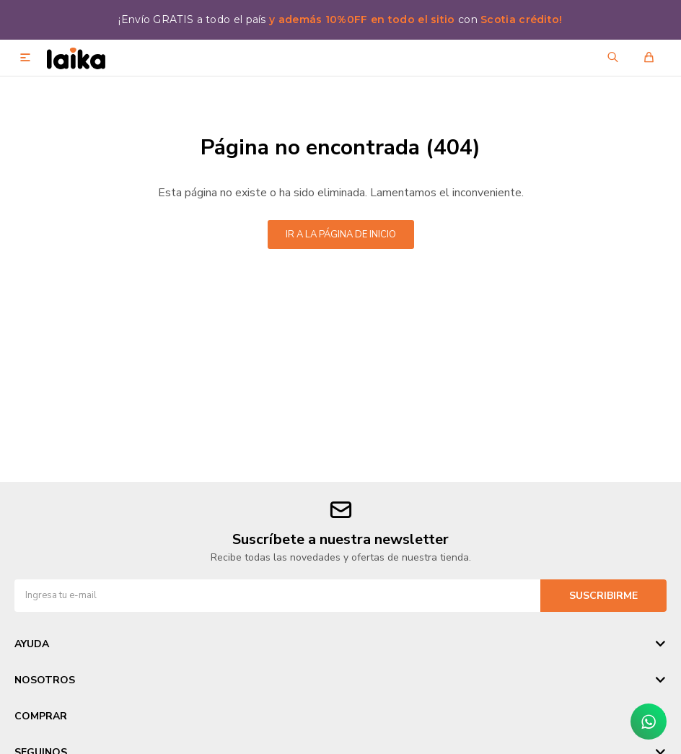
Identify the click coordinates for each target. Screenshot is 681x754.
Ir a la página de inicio (341, 234)
